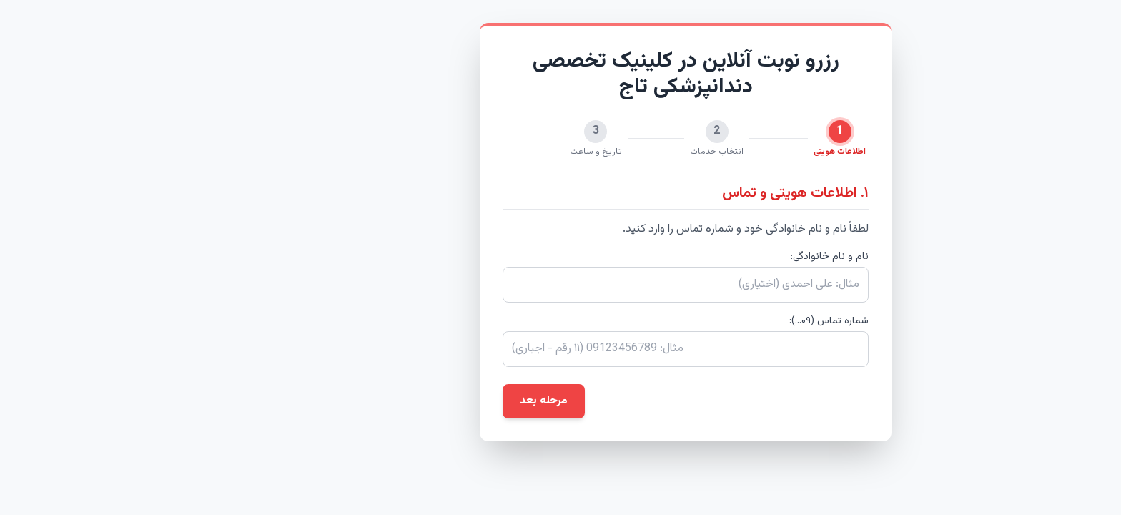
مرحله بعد (419, 401)
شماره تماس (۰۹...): (704, 321)
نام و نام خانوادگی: (705, 257)
